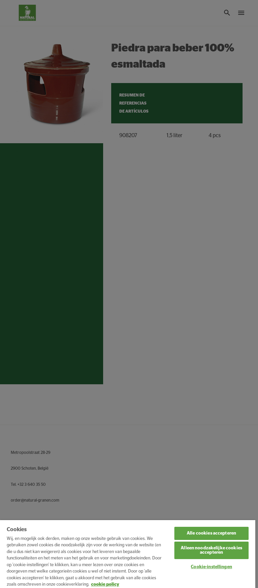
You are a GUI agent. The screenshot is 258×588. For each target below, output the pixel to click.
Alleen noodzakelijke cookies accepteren (211, 550)
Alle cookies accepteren (211, 533)
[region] (127, 554)
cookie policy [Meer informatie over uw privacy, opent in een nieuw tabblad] (105, 584)
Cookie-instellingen (211, 567)
